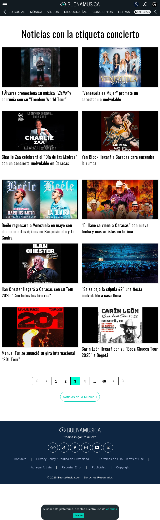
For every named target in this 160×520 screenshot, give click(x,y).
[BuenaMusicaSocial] (53, 448)
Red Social (15, 12)
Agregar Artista (41, 467)
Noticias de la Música (80, 396)
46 (104, 381)
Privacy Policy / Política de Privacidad (62, 459)
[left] (4, 11)
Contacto (20, 459)
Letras (124, 12)
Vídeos (53, 12)
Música (36, 12)
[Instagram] (86, 448)
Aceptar (79, 515)
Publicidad (99, 467)
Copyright (123, 467)
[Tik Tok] (64, 448)
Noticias (142, 12)
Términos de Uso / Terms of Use (121, 459)
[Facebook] (75, 448)
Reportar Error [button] (72, 467)
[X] (108, 448)
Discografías (76, 12)
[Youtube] (97, 448)
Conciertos (102, 12)
